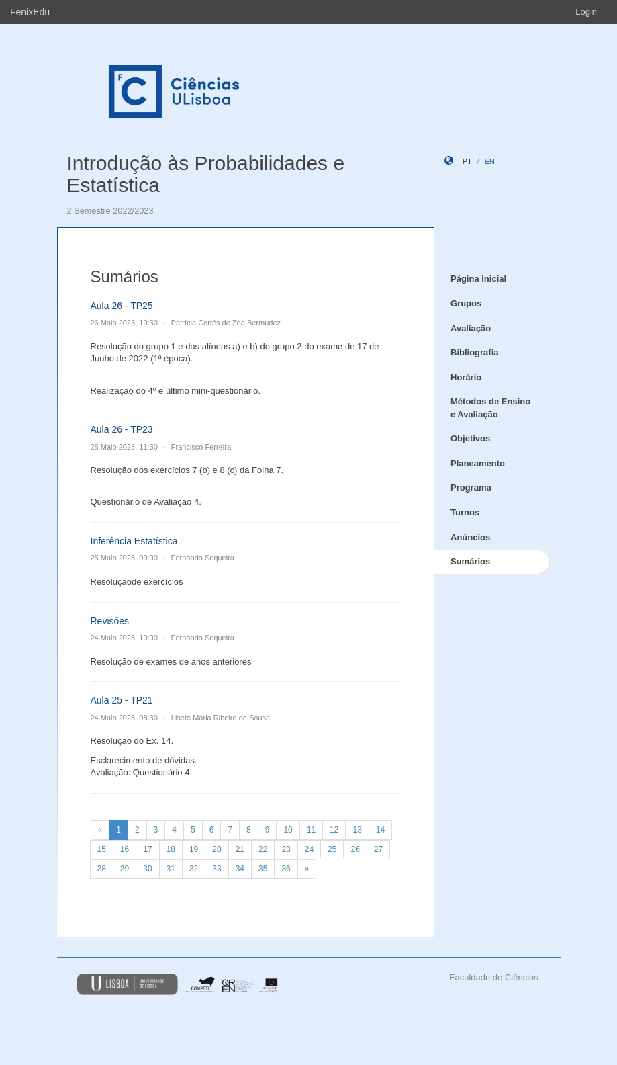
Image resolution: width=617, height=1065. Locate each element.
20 (216, 849)
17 (147, 849)
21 (240, 849)
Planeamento (477, 463)
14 (380, 830)
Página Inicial (478, 278)
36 (285, 869)
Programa (470, 487)
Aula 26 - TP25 (122, 305)
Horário (465, 377)
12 (334, 830)
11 (311, 830)
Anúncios (470, 537)
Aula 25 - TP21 (122, 700)
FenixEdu (30, 12)
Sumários (470, 561)
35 (262, 869)
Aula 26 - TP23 (122, 429)
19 (193, 849)
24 (309, 849)
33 (216, 869)
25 (332, 849)
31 (171, 869)
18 (171, 849)
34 (240, 869)
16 (124, 849)
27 (378, 849)
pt (467, 161)
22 (262, 849)
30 (147, 869)
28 (101, 869)
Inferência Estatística (134, 541)
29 (124, 869)
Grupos (465, 303)
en (489, 161)
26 (354, 849)
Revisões (110, 620)
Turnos (464, 512)
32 (193, 869)
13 (356, 830)
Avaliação (470, 328)
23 (285, 849)
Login (586, 12)
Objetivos (470, 438)
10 (287, 830)
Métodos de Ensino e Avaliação (490, 407)
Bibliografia (474, 352)
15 (101, 849)
